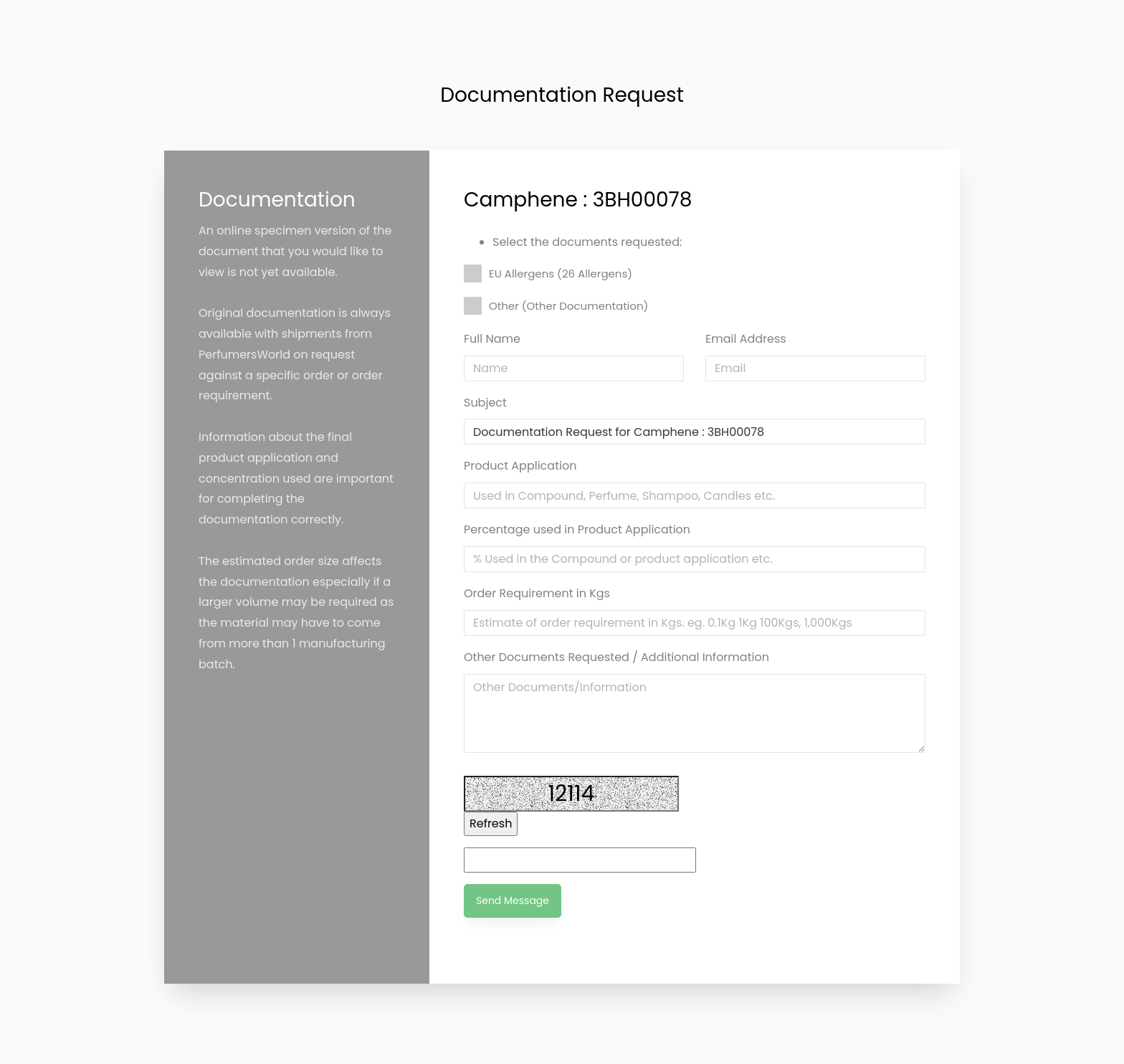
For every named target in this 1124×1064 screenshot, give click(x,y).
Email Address (745, 339)
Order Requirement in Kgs (537, 593)
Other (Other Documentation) (556, 306)
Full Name (492, 339)
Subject (485, 402)
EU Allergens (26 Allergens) (548, 273)
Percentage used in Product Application (577, 529)
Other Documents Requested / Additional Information (616, 657)
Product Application (520, 465)
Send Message (512, 900)
